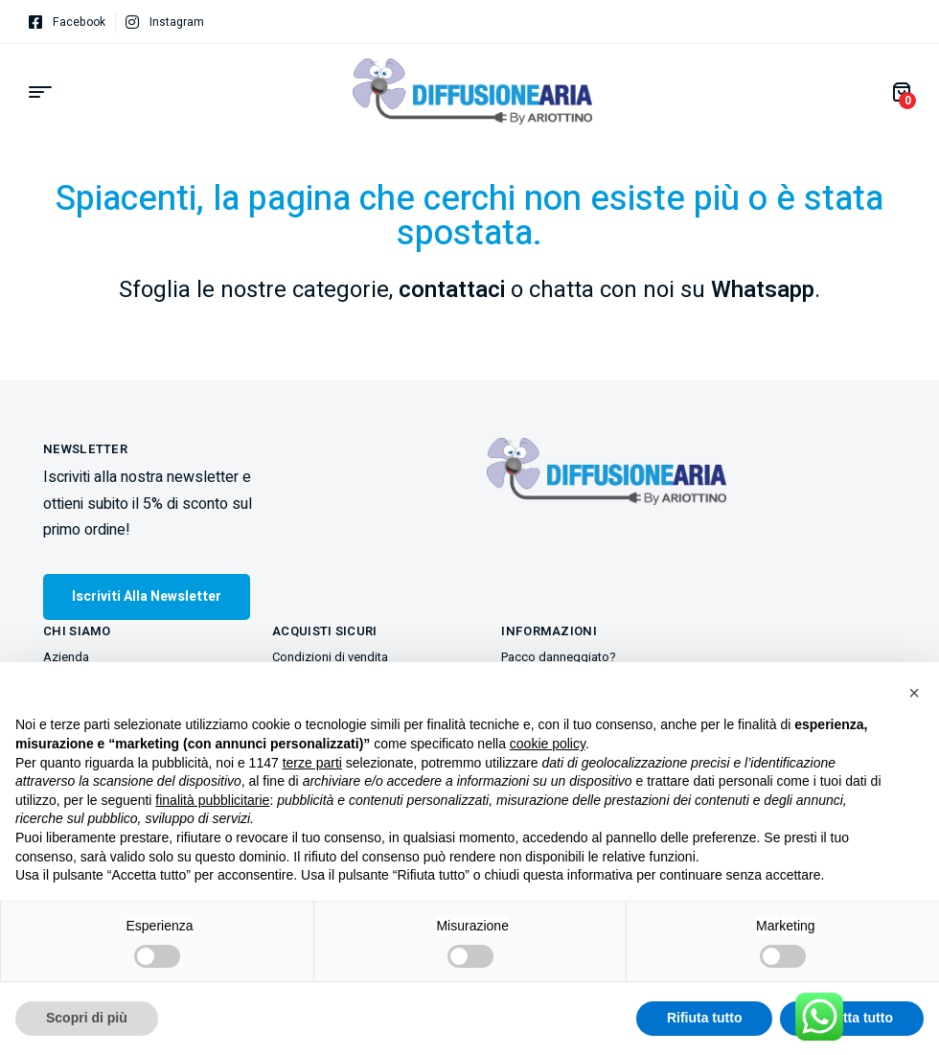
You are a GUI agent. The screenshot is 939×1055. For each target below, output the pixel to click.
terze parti (312, 762)
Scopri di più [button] (86, 1017)
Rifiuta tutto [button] (705, 1017)
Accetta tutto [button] (852, 1017)
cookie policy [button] (547, 743)
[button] (914, 692)
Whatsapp (762, 290)
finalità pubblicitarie (212, 800)
